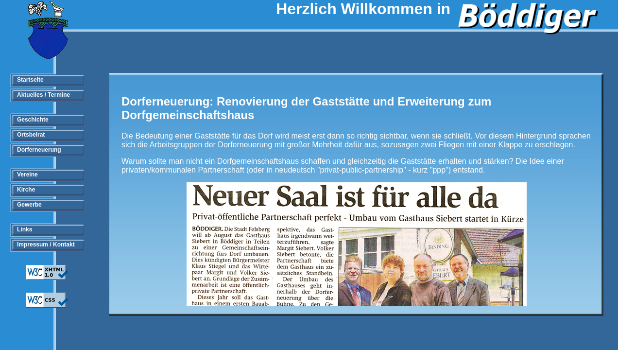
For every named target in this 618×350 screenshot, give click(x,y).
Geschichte (33, 119)
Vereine (27, 174)
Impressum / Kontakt (46, 244)
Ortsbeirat (31, 134)
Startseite (30, 79)
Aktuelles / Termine (43, 94)
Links (24, 229)
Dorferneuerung (39, 149)
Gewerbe (29, 204)
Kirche (26, 189)
